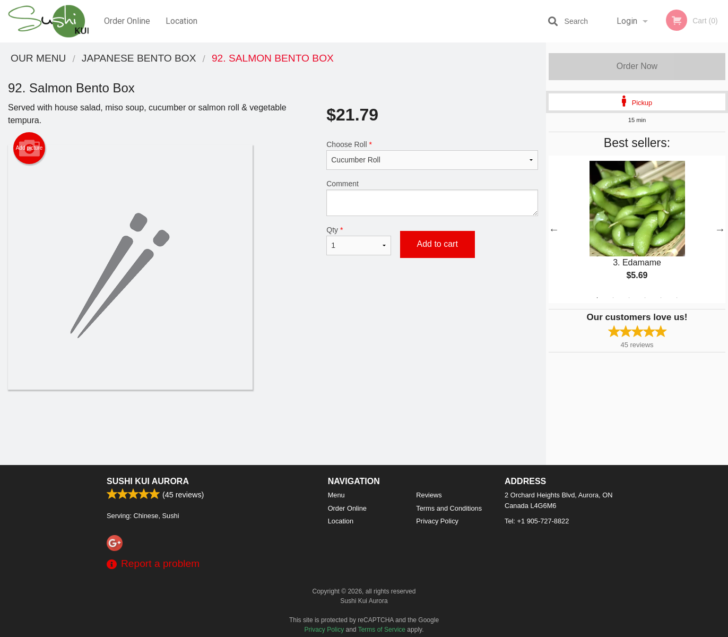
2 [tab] (613, 297)
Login (627, 21)
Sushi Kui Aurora (148, 481)
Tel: (537, 521)
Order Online (127, 21)
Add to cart (437, 243)
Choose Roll (432, 155)
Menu (336, 495)
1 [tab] (597, 297)
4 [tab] (645, 297)
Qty (358, 240)
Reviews (428, 495)
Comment (432, 197)
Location (181, 21)
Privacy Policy (437, 521)
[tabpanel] (637, 229)
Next (720, 229)
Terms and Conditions (449, 508)
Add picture (29, 148)
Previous (554, 229)
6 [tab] (677, 297)
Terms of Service (381, 629)
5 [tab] (661, 297)
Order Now (637, 66)
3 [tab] (629, 297)
